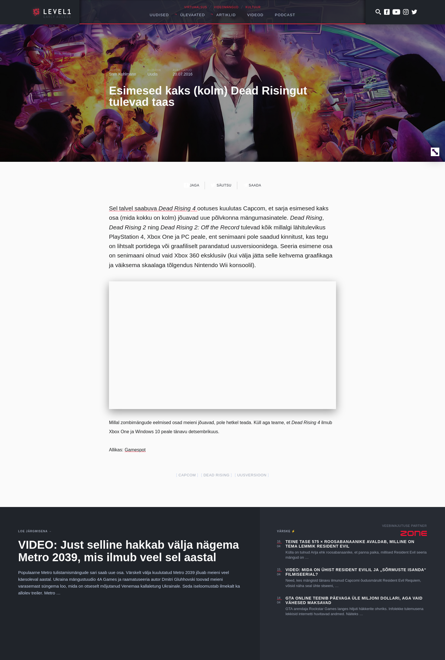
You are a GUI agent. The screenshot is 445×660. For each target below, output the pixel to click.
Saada (252, 185)
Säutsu (221, 185)
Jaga (192, 185)
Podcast (285, 15)
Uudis (153, 74)
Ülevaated (192, 15)
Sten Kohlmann (122, 74)
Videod (255, 15)
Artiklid (226, 15)
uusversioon (251, 475)
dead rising (216, 475)
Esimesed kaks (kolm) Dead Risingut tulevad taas (208, 96)
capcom (187, 475)
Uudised (159, 15)
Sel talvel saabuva (153, 208)
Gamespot (135, 449)
